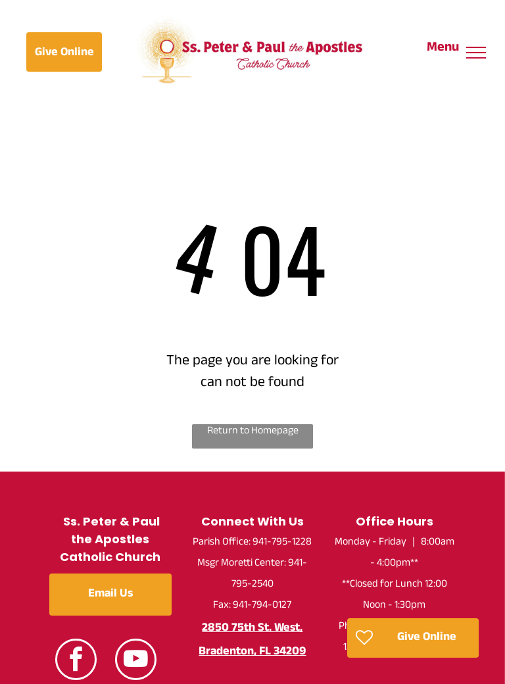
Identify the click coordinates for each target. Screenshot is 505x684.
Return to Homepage (253, 432)
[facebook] (76, 661)
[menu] (476, 53)
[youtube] (135, 661)
